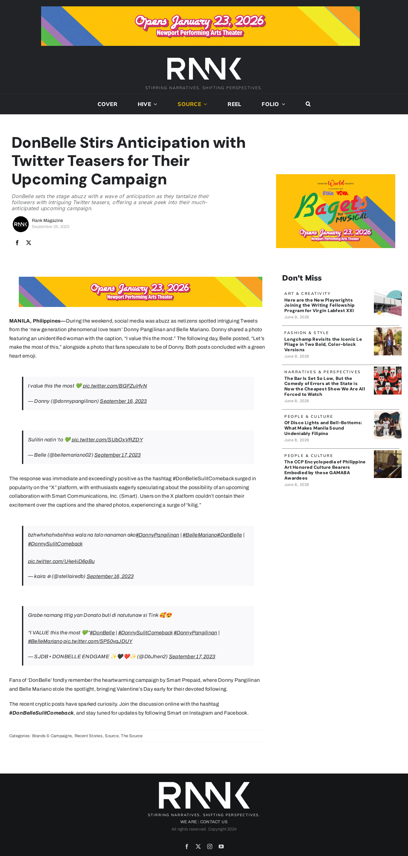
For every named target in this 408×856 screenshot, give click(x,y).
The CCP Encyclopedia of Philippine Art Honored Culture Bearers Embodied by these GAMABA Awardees (325, 470)
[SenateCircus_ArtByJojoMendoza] (388, 369)
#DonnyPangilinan (157, 535)
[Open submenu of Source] (204, 105)
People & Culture (308, 417)
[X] (28, 243)
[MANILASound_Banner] (388, 414)
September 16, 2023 (123, 401)
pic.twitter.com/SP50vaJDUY (97, 642)
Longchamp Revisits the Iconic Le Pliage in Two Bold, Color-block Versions (323, 345)
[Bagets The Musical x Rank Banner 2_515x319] (336, 177)
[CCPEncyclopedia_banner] (388, 453)
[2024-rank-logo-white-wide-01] (204, 58)
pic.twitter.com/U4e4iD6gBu (61, 562)
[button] (308, 105)
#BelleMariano (200, 535)
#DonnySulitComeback (55, 544)
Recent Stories (89, 736)
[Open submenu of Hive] (154, 105)
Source (111, 736)
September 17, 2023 (117, 455)
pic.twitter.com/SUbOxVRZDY (107, 440)
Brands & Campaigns (52, 736)
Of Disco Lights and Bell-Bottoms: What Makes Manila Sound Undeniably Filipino (323, 428)
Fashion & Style (306, 333)
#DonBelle (229, 535)
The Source (131, 736)
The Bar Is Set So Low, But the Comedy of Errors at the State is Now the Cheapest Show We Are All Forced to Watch (324, 386)
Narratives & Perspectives (322, 372)
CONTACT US (214, 822)
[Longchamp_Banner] (388, 330)
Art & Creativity (307, 294)
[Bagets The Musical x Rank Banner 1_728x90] (200, 8)
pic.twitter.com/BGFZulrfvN (115, 386)
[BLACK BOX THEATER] (388, 291)
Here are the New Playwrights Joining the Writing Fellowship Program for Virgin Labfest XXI (319, 306)
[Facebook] (17, 243)
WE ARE (188, 822)
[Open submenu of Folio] (282, 105)
